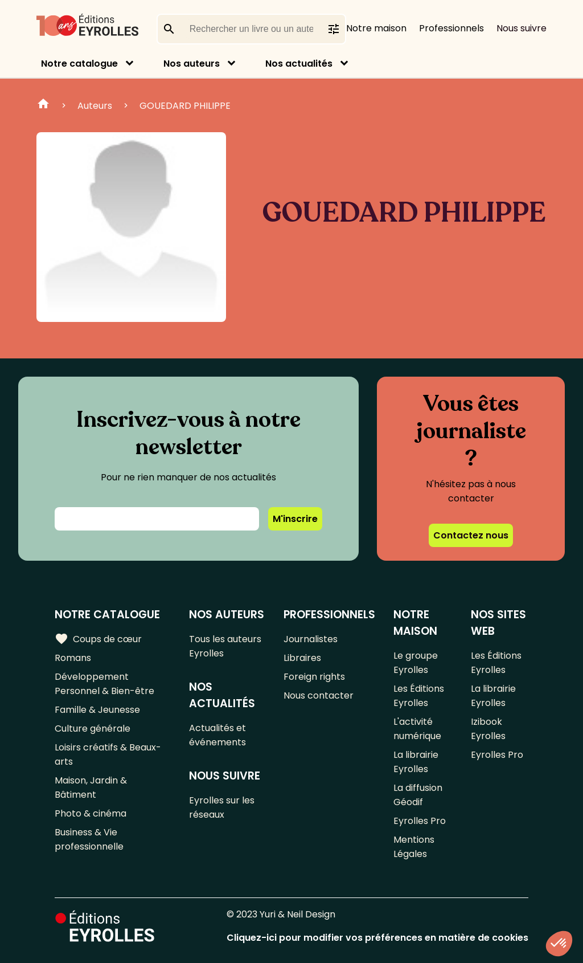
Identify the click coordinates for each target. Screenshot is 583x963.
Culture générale (92, 728)
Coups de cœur (98, 639)
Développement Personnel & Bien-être (104, 683)
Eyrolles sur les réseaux (221, 807)
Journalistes (311, 639)
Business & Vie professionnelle (89, 839)
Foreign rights (314, 676)
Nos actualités (298, 63)
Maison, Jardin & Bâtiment (91, 787)
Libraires (302, 657)
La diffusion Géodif (417, 795)
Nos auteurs (191, 63)
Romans (73, 657)
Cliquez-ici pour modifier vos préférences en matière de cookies (377, 937)
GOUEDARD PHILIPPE (185, 105)
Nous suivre (521, 28)
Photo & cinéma (90, 813)
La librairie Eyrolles (415, 762)
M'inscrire (295, 518)
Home (43, 105)
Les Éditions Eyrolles (418, 695)
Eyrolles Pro (419, 820)
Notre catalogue (79, 63)
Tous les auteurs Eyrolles (225, 646)
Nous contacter (319, 695)
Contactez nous (470, 535)
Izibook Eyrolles (488, 728)
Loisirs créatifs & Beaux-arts (108, 754)
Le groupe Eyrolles (415, 662)
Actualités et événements (217, 735)
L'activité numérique (417, 728)
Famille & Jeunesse (97, 709)
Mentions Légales (413, 846)
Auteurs (94, 105)
